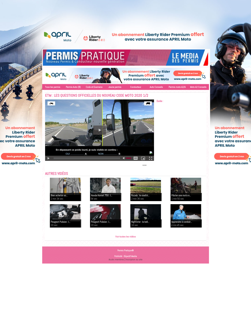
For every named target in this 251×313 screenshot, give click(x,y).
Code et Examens (94, 87)
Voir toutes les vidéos (125, 236)
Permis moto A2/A (177, 87)
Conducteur (135, 87)
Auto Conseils (156, 87)
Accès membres (116, 259)
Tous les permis (52, 87)
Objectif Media (130, 256)
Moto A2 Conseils (198, 87)
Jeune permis (114, 87)
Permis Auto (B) (73, 87)
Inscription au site (134, 259)
